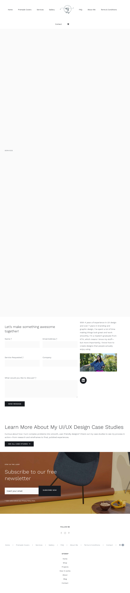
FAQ (62, 545)
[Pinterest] (69, 533)
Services (39, 545)
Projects (65, 567)
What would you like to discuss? (20, 378)
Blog (65, 579)
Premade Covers (22, 545)
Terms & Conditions (92, 545)
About (65, 575)
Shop (65, 563)
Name (8, 339)
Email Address (50, 339)
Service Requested (14, 357)
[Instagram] (65, 533)
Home (7, 545)
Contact (109, 545)
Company (47, 357)
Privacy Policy (26, 501)
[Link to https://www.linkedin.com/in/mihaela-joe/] (83, 380)
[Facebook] (61, 533)
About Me (74, 545)
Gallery (51, 545)
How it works (65, 571)
